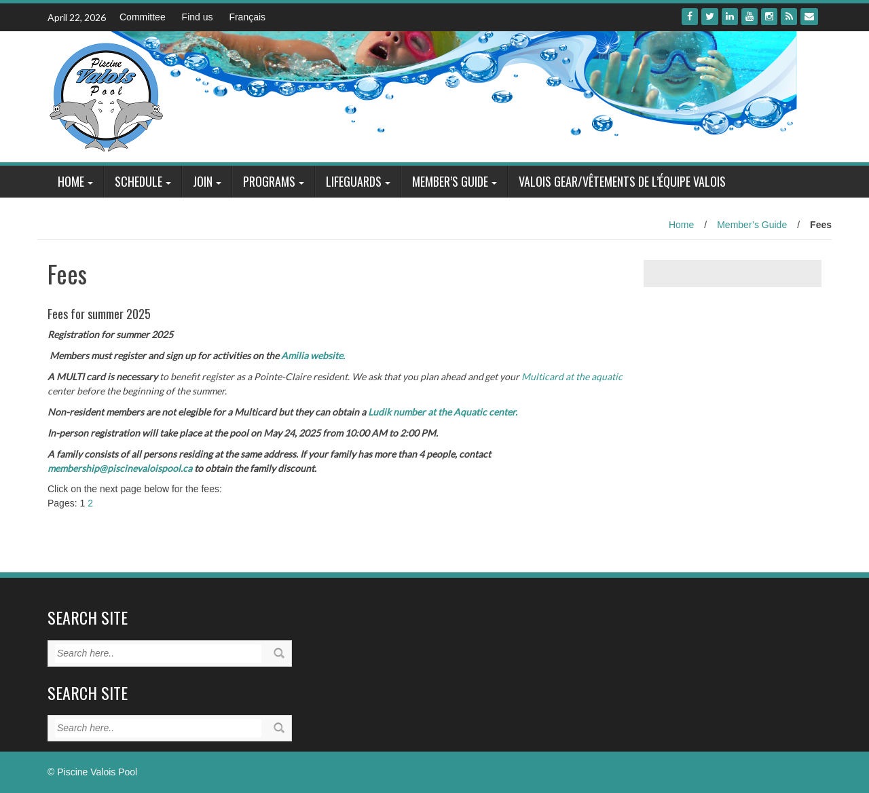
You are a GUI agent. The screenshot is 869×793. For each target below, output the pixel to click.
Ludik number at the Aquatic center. (442, 412)
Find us (197, 17)
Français (247, 17)
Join (202, 181)
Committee (142, 17)
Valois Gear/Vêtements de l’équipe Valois (622, 181)
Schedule (138, 181)
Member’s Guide (450, 181)
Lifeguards (354, 181)
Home (71, 181)
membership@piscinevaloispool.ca (120, 468)
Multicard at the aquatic (572, 376)
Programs (269, 181)
